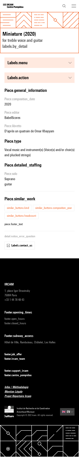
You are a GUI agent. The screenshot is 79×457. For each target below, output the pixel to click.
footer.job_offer (15, 354)
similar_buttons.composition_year (53, 208)
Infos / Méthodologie (18, 387)
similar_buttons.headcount (21, 215)
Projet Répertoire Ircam (20, 396)
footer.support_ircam (18, 371)
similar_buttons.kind (18, 208)
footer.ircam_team (16, 359)
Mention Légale (15, 392)
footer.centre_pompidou (20, 375)
